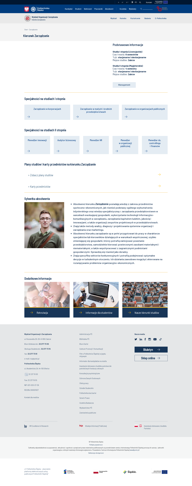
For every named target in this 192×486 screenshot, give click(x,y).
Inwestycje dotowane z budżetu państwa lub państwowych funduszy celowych (95, 367)
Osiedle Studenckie (86, 388)
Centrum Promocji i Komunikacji (91, 349)
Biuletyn (148, 350)
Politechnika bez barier (87, 393)
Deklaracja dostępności (96, 453)
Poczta (110, 2)
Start (26, 29)
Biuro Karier (83, 344)
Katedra (123, 18)
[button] (124, 85)
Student (78, 9)
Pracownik (98, 9)
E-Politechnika (160, 18)
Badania (147, 18)
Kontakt (149, 2)
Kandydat (68, 9)
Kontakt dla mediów (31, 398)
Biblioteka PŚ (84, 339)
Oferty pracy (83, 383)
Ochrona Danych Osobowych (89, 379)
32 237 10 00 (33, 374)
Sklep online (148, 358)
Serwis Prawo (84, 398)
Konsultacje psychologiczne (89, 374)
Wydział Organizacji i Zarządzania (45, 17)
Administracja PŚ (85, 334)
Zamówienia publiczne (87, 413)
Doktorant (88, 9)
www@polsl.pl (134, 450)
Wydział (113, 18)
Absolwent (109, 9)
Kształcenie (135, 18)
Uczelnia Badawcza (86, 403)
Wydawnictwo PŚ (85, 408)
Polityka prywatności (96, 445)
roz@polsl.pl (34, 359)
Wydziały (132, 9)
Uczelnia (123, 9)
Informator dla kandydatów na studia (93, 361)
